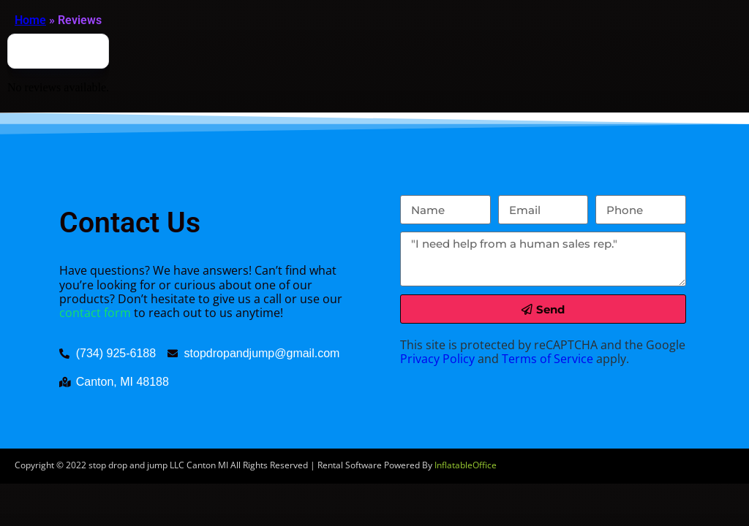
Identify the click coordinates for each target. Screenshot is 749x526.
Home (30, 20)
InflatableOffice (465, 465)
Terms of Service (547, 359)
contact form (95, 313)
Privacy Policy (437, 359)
